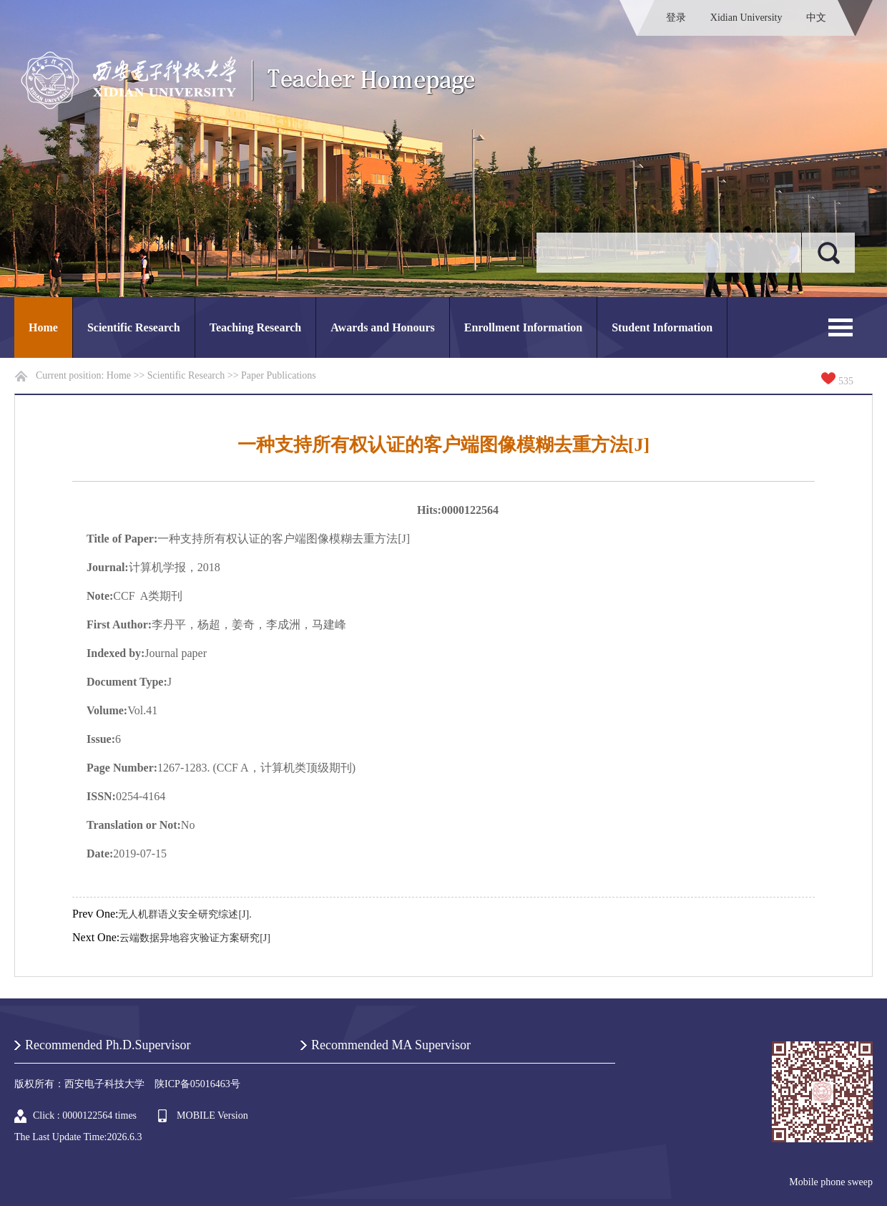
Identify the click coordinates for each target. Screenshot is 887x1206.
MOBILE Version (212, 1115)
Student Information (662, 327)
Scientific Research (133, 327)
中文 (816, 17)
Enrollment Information (523, 327)
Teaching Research (255, 327)
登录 (676, 17)
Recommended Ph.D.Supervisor (107, 1045)
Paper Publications (278, 375)
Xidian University (746, 17)
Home (43, 327)
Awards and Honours (382, 327)
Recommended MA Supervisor (391, 1045)
